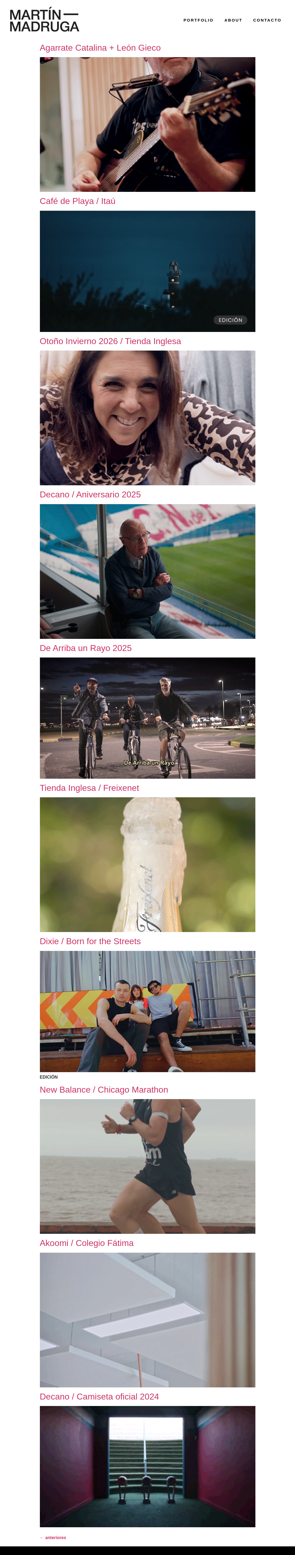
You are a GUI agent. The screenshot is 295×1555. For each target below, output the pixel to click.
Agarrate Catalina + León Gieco (100, 48)
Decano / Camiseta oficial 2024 (99, 1396)
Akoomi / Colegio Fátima (87, 1243)
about (233, 20)
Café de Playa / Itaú (78, 201)
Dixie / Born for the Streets (90, 941)
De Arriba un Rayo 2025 (86, 648)
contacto (267, 20)
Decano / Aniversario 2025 (90, 494)
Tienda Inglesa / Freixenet (89, 788)
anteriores (53, 1537)
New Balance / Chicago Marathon (104, 1090)
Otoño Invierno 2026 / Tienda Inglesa (110, 341)
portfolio (198, 20)
